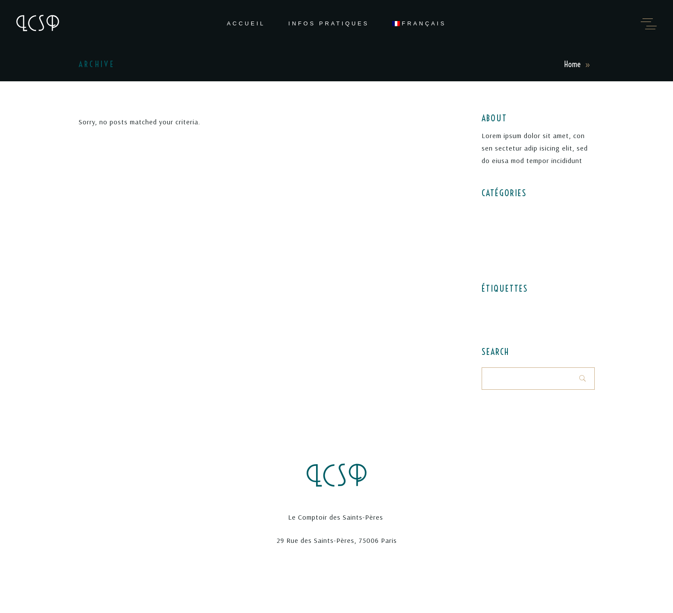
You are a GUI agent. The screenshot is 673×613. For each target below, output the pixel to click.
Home (572, 64)
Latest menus (502, 225)
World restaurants (508, 256)
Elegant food (500, 209)
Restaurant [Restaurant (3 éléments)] (497, 319)
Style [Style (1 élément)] (524, 319)
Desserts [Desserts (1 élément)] (494, 306)
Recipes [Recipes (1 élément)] (558, 306)
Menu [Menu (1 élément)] (536, 306)
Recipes (493, 240)
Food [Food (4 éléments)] (517, 306)
